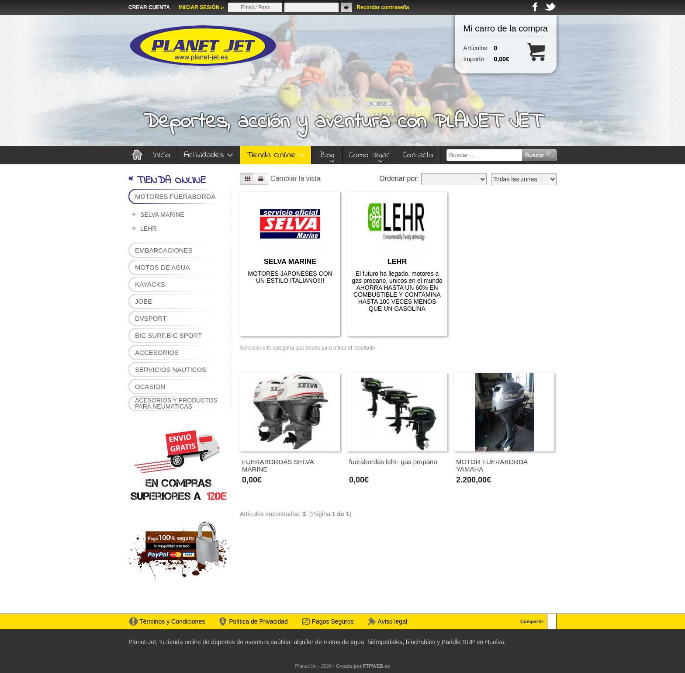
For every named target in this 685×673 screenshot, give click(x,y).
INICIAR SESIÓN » (201, 7)
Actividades (208, 155)
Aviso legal (392, 621)
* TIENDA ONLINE (167, 180)
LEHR (148, 228)
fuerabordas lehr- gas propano (393, 461)
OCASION (150, 386)
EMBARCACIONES (164, 250)
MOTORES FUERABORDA (175, 196)
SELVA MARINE (162, 214)
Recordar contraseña (382, 7)
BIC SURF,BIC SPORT (168, 335)
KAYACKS (150, 284)
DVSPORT (150, 318)
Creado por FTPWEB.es (363, 666)
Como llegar (369, 155)
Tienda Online (275, 155)
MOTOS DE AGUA (162, 267)
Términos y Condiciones (172, 621)
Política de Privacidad (258, 621)
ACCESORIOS (157, 352)
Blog (326, 155)
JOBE (143, 301)
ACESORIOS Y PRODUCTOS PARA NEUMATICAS (176, 403)
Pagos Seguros (333, 621)
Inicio (161, 155)
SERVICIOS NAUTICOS (170, 369)
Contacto (418, 155)
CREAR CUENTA (149, 7)
